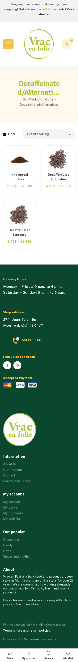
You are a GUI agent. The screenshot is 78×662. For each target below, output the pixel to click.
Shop (10, 658)
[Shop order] (49, 134)
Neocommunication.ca (40, 639)
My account (29, 658)
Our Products (32, 99)
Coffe (49, 99)
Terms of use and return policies (26, 630)
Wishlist (68, 658)
